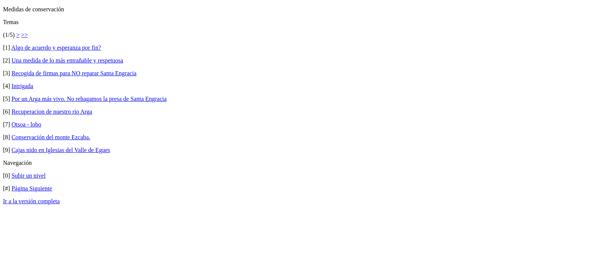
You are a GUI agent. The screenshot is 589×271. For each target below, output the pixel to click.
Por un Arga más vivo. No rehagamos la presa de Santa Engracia (89, 99)
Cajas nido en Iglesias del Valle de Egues (61, 150)
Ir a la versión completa (31, 201)
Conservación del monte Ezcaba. (51, 137)
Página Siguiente (32, 188)
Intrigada (22, 86)
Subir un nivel (29, 175)
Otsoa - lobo (26, 124)
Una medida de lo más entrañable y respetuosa (67, 60)
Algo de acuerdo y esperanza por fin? (56, 47)
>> (24, 35)
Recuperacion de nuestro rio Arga (52, 111)
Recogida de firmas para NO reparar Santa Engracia (74, 73)
